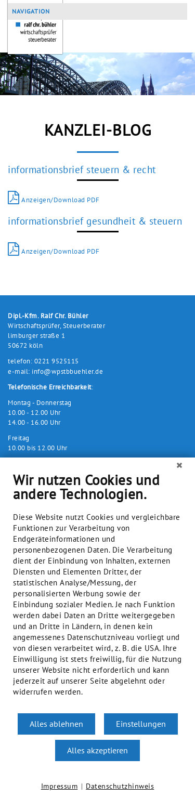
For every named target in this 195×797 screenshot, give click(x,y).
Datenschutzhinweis (120, 786)
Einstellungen (141, 723)
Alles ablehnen (56, 723)
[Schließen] (179, 465)
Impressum (59, 786)
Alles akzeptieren (97, 750)
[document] (97, 592)
